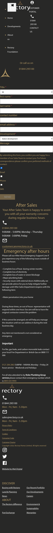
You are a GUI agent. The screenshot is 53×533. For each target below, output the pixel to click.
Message (4, 143)
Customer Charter (8, 443)
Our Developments (35, 493)
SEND (7, 197)
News (4, 497)
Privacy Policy (7, 426)
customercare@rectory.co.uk (17, 247)
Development (8, 134)
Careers (30, 497)
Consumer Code (8, 439)
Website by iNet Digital (12, 470)
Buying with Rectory (11, 489)
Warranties (31, 514)
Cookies (5, 435)
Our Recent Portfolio (36, 489)
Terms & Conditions (9, 431)
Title (3, 87)
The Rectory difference (12, 505)
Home (10, 18)
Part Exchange (8, 514)
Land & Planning (9, 493)
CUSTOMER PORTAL (34, 10)
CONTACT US (34, 30)
